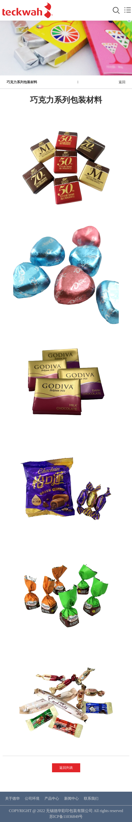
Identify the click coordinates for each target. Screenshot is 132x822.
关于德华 (12, 798)
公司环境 (32, 798)
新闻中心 (71, 798)
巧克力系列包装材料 (22, 82)
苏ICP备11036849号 (66, 816)
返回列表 (66, 768)
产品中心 (51, 798)
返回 (122, 82)
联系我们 (91, 798)
